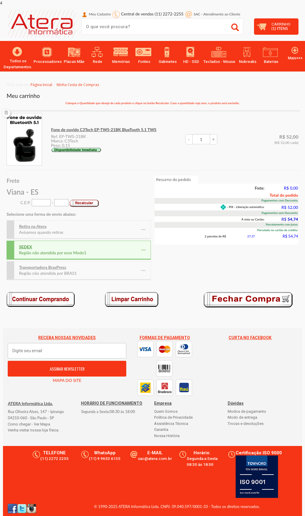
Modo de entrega (242, 417)
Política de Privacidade (173, 417)
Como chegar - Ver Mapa (29, 424)
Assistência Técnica (171, 423)
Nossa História (167, 436)
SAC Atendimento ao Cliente (217, 14)
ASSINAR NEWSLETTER (67, 369)
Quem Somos (166, 411)
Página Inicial (41, 84)
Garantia (161, 429)
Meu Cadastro (100, 14)
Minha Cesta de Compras (78, 84)
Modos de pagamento (247, 411)
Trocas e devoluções (246, 423)
